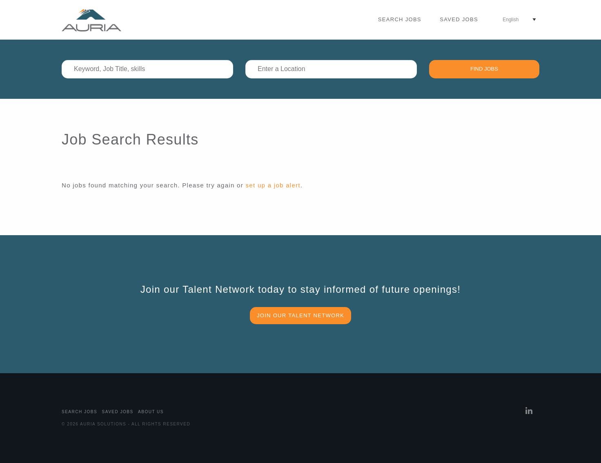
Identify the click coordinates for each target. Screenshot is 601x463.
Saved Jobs (459, 19)
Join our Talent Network (300, 315)
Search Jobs (399, 19)
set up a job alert (273, 185)
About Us (151, 412)
